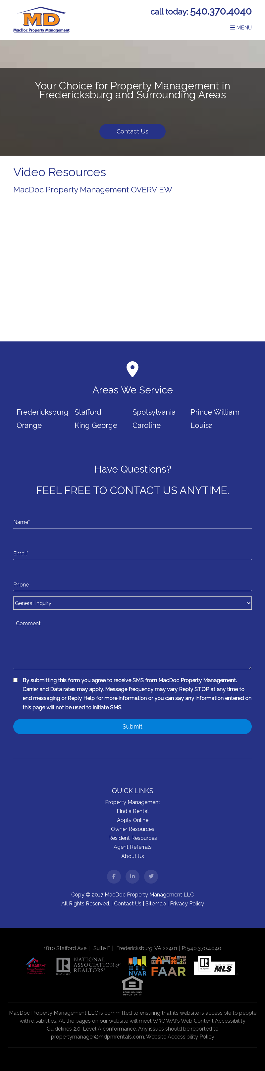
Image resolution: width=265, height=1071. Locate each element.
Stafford (88, 412)
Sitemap (155, 903)
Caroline (146, 425)
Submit (132, 726)
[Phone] (132, 578)
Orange (29, 425)
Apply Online (132, 820)
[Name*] (132, 516)
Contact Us (132, 131)
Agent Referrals (133, 847)
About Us (132, 856)
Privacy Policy (187, 903)
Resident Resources (132, 838)
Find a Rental (133, 811)
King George (96, 425)
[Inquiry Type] (132, 603)
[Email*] (132, 547)
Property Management (132, 802)
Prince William (214, 412)
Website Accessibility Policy (180, 1037)
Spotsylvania (154, 412)
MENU (241, 28)
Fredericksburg (43, 412)
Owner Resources (132, 829)
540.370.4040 (221, 11)
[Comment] (132, 642)
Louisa (201, 425)
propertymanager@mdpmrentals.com (97, 1037)
